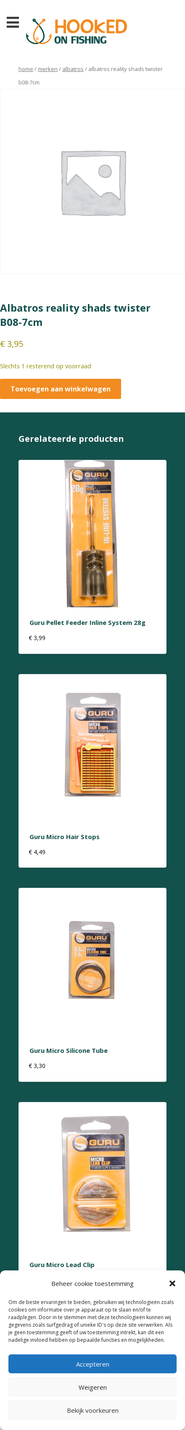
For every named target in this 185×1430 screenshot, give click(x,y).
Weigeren (93, 1387)
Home (25, 69)
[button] (172, 1283)
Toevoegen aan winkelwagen (61, 389)
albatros (73, 69)
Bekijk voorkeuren (93, 1410)
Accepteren (92, 1364)
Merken (48, 69)
